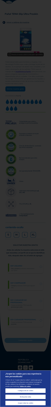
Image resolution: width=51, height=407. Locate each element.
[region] (25, 388)
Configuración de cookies (25, 390)
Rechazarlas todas (25, 397)
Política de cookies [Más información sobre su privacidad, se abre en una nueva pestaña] (25, 386)
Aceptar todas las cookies (25, 403)
